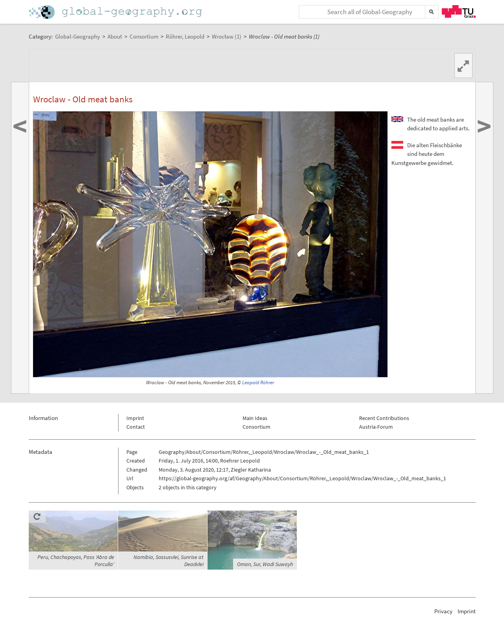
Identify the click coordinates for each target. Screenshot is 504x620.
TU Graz (459, 11)
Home (116, 12)
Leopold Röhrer (258, 382)
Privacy (443, 611)
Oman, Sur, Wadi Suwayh (265, 564)
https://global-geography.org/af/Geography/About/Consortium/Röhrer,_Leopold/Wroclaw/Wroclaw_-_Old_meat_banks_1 (302, 478)
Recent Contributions (384, 418)
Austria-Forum (376, 426)
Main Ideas (255, 418)
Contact (135, 426)
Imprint (135, 418)
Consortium (257, 426)
